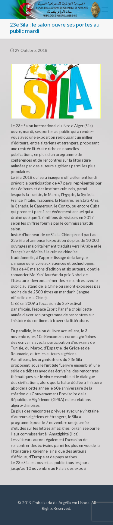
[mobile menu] (105, 9)
